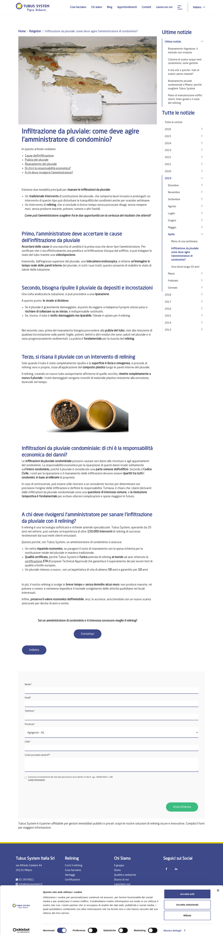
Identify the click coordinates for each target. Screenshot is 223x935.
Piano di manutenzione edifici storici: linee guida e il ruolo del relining (185, 99)
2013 (168, 330)
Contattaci (87, 633)
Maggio (172, 227)
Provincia (30, 724)
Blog (109, 7)
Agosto (172, 206)
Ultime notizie (173, 42)
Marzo (171, 274)
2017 (168, 302)
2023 (168, 150)
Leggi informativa (36, 780)
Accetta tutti (187, 892)
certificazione (34, 561)
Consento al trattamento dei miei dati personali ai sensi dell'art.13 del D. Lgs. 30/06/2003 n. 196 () (69, 778)
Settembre (174, 199)
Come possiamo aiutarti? (37, 755)
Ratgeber (35, 31)
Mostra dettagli (172, 928)
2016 (168, 309)
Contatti (146, 7)
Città (27, 742)
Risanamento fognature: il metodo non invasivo (183, 51)
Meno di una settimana (184, 241)
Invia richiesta (182, 807)
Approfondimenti (127, 7)
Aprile (171, 234)
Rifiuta (187, 913)
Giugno (172, 220)
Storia (117, 870)
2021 (168, 164)
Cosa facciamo (78, 7)
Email (28, 698)
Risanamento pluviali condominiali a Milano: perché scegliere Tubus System (185, 85)
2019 (168, 178)
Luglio (171, 213)
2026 (168, 129)
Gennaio (172, 288)
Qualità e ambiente (125, 875)
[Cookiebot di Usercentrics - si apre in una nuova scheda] (21, 928)
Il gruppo (119, 865)
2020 (168, 171)
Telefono (30, 711)
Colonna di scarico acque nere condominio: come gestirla (185, 61)
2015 (168, 316)
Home (22, 31)
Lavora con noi (164, 7)
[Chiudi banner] (218, 888)
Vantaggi (70, 875)
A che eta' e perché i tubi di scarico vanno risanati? (183, 72)
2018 (168, 295)
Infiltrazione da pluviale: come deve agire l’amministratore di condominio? (185, 254)
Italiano (199, 7)
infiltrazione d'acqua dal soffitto (108, 250)
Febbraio (173, 281)
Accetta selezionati (187, 902)
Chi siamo (96, 7)
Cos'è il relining (73, 865)
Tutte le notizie (173, 122)
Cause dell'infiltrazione (39, 155)
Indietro (34, 650)
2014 (168, 323)
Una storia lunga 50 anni (185, 267)
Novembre (174, 192)
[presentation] (50, 792)
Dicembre (173, 185)
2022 (168, 157)
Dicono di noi (121, 880)
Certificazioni (72, 880)
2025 (168, 136)
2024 (168, 143)
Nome (28, 684)
